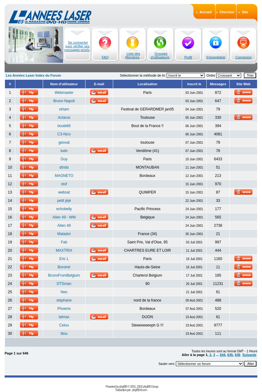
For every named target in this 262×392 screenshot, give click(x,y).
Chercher (227, 12)
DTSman (64, 284)
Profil (188, 57)
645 (230, 355)
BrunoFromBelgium (64, 275)
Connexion (244, 57)
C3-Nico (64, 134)
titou (64, 333)
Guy (64, 159)
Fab (64, 242)
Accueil (206, 12)
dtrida (64, 167)
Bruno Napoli (64, 101)
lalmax (64, 317)
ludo (64, 151)
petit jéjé (64, 200)
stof (64, 184)
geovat (63, 142)
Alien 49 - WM (64, 217)
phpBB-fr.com (139, 390)
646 (237, 355)
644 (222, 355)
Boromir (64, 267)
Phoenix (64, 308)
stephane (64, 300)
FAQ (105, 57)
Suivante (249, 355)
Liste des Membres (132, 55)
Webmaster (64, 92)
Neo (64, 292)
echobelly (64, 209)
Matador (64, 234)
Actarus (64, 117)
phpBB (123, 386)
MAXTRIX (64, 250)
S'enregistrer (215, 57)
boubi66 (64, 126)
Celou (64, 325)
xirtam (64, 109)
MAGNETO (64, 176)
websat (64, 192)
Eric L (64, 259)
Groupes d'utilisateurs (160, 55)
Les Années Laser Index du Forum (33, 75)
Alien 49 (64, 225)
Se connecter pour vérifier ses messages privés (77, 46)
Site (245, 12)
